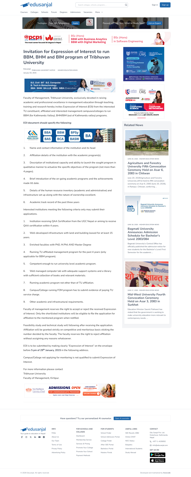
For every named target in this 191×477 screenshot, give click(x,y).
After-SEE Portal (107, 445)
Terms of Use (57, 445)
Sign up (165, 5)
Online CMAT (130, 437)
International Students (133, 448)
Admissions (75, 12)
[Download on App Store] (160, 460)
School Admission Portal (110, 437)
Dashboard (80, 436)
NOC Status (129, 441)
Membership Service (83, 440)
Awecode (167, 473)
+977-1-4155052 (158, 441)
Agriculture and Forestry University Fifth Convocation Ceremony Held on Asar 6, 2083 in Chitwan (147, 168)
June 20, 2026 (133, 159)
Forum (54, 12)
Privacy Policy (57, 448)
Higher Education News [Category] (149, 159)
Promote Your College (84, 447)
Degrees (63, 12)
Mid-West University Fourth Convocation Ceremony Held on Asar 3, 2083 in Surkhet (146, 299)
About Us (55, 437)
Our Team (55, 441)
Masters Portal (106, 452)
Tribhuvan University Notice (43, 70)
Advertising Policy (58, 452)
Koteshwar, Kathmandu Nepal (159, 436)
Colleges (34, 12)
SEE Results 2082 (132, 433)
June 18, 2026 (133, 225)
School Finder (106, 433)
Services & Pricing (83, 444)
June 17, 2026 (133, 290)
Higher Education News (67, 70)
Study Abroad (130, 452)
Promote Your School (84, 451)
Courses (24, 12)
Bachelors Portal (107, 448)
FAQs (54, 433)
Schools (44, 12)
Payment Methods (83, 455)
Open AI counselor (122, 418)
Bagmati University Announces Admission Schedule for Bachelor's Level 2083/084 (144, 234)
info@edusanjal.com (159, 445)
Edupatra (128, 445)
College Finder (106, 441)
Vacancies (88, 12)
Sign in (155, 5)
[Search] (126, 5)
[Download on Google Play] (160, 454)
